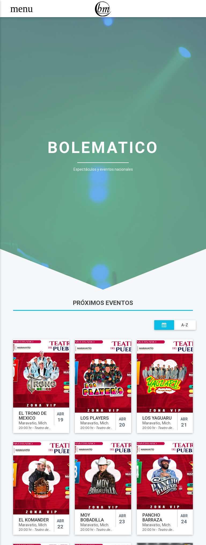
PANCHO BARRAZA (152, 517)
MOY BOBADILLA (92, 517)
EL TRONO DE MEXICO (33, 415)
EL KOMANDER (34, 520)
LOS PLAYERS (94, 418)
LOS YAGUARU (157, 418)
